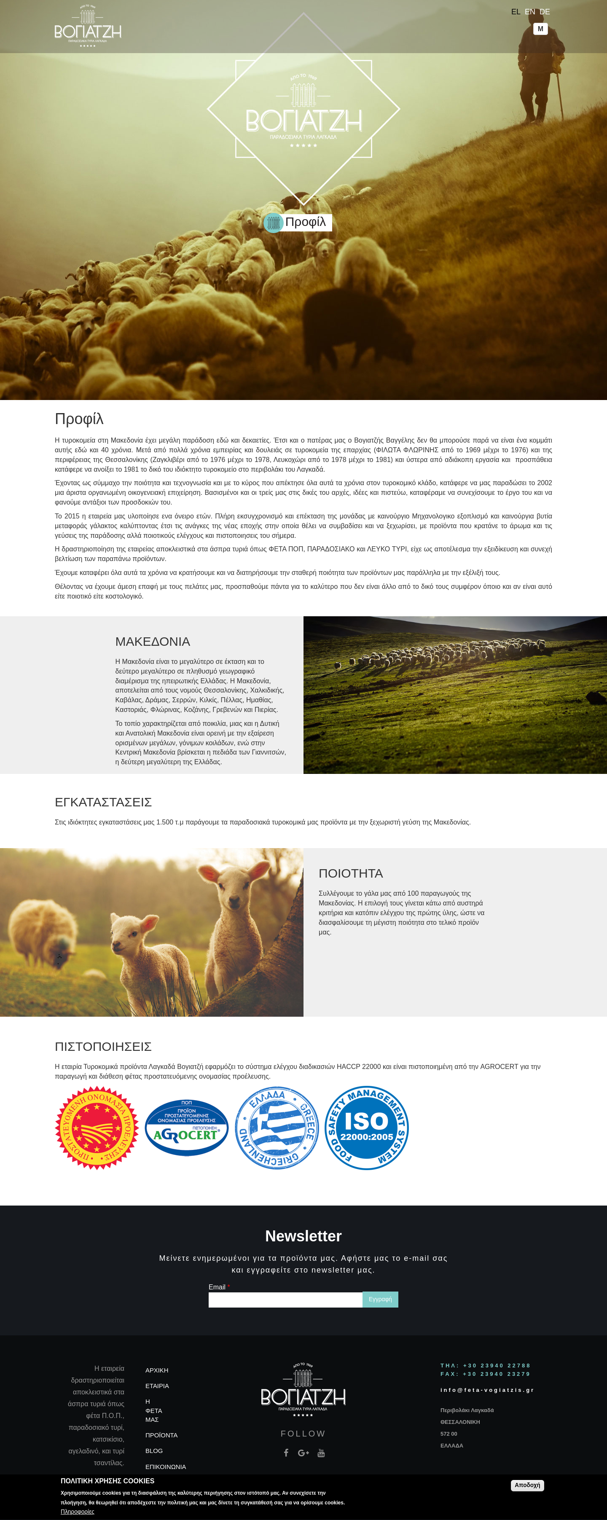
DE (545, 12)
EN (530, 12)
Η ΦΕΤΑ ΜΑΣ (153, 1410)
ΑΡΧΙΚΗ (157, 1370)
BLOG (154, 1450)
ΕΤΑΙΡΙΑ (157, 1386)
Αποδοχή (527, 1487)
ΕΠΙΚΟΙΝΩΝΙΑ (165, 1467)
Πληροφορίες (77, 1513)
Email (219, 1287)
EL (516, 12)
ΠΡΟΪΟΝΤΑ (161, 1435)
